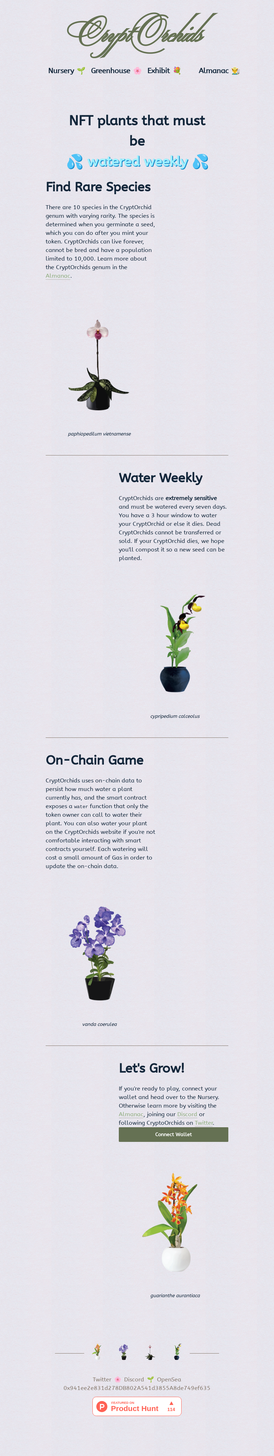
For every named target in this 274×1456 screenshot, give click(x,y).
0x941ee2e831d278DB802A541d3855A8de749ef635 (137, 1388)
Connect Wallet (173, 1135)
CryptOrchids (137, 36)
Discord (187, 1114)
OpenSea (169, 1379)
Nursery (61, 71)
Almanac (213, 71)
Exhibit (158, 71)
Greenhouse (110, 71)
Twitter (204, 1122)
